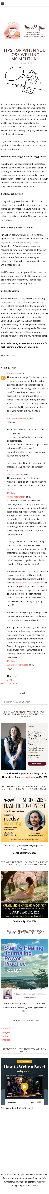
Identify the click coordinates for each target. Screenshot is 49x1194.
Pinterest (5, 1039)
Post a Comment (9, 683)
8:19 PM (10, 679)
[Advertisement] (24, 1141)
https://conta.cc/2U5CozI (28, 582)
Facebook (5, 1028)
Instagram (6, 1032)
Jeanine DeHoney (15, 474)
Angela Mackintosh (16, 496)
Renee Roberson (15, 373)
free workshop (28, 777)
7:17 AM (10, 414)
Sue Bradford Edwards (17, 418)
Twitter (4, 1036)
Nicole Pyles (10, 355)
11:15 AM (11, 661)
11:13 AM (11, 493)
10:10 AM (11, 470)
